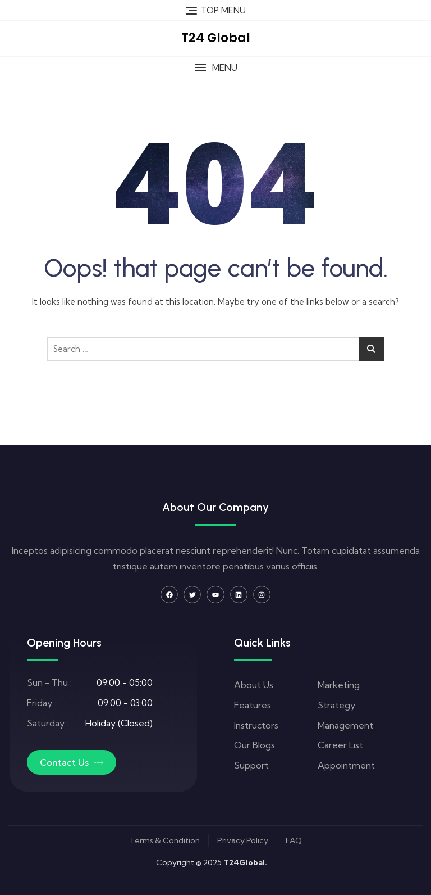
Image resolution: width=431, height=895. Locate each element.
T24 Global (215, 38)
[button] (215, 67)
